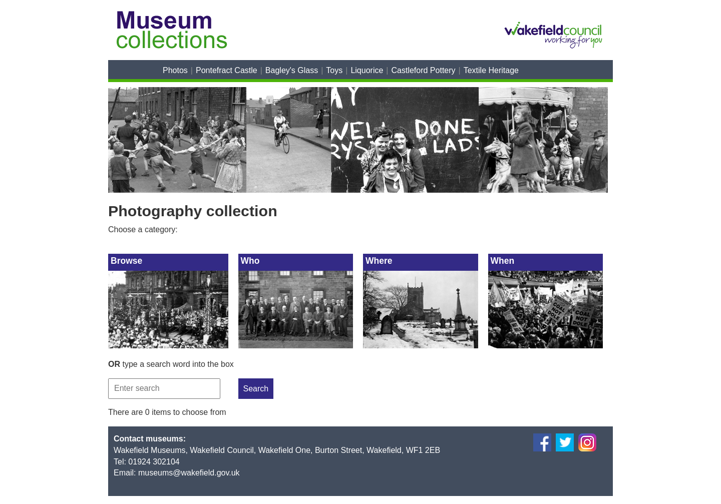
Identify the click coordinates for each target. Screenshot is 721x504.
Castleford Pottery (424, 70)
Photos (175, 70)
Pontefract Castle (226, 70)
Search (256, 388)
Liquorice (366, 70)
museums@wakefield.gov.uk (189, 472)
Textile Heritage (491, 70)
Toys (334, 70)
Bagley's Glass (291, 70)
